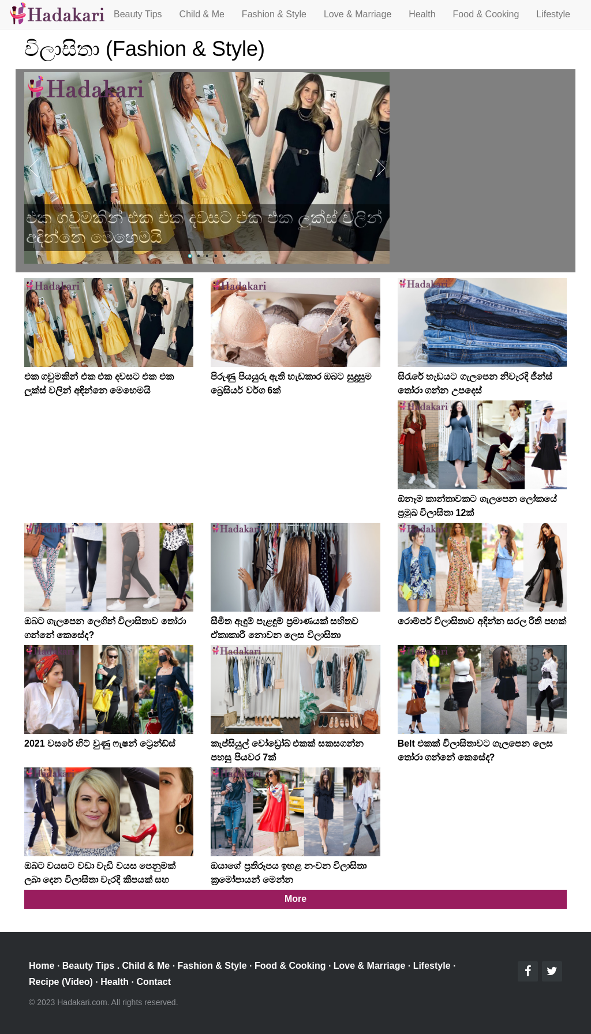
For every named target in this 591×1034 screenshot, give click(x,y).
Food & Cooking (486, 14)
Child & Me (202, 14)
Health (422, 14)
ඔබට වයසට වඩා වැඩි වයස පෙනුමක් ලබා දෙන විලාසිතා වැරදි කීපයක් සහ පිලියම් (99, 879)
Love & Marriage (357, 14)
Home (41, 966)
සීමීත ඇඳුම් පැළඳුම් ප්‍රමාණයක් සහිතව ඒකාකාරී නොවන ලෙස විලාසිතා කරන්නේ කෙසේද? (284, 635)
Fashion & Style (274, 14)
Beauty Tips (138, 14)
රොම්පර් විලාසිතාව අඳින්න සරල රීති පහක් (482, 621)
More (295, 899)
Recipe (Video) (61, 982)
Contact (153, 982)
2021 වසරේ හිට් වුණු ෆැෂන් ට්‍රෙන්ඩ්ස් (99, 743)
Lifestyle (553, 14)
